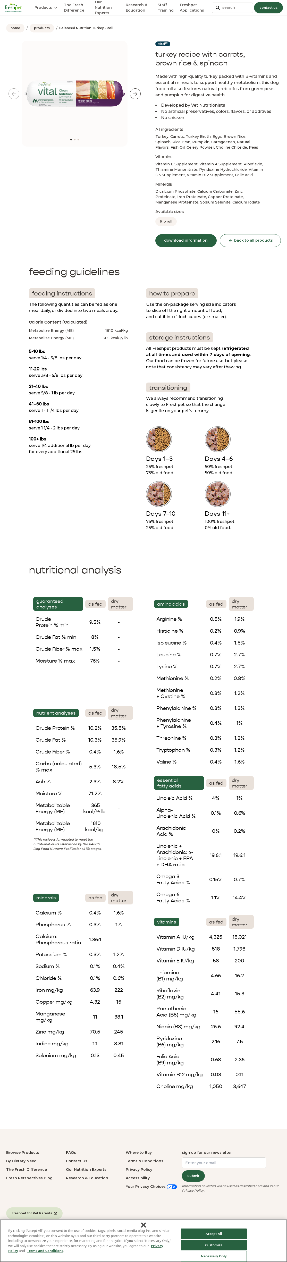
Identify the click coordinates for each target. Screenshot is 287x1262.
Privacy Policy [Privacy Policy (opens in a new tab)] (193, 1190)
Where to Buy (139, 1152)
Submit (193, 1176)
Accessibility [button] (138, 1178)
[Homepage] (13, 7)
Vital (163, 43)
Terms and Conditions (45, 1254)
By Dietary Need (21, 1161)
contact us (268, 8)
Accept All (214, 1237)
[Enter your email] (224, 1162)
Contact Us (76, 1161)
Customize (214, 1248)
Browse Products (22, 1152)
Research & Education (87, 1178)
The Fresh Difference (26, 1169)
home (15, 28)
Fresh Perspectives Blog (29, 1178)
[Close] (143, 1228)
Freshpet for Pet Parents (34, 1213)
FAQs (71, 1152)
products (42, 28)
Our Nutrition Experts (86, 1169)
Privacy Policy (139, 1169)
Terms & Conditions (144, 1161)
